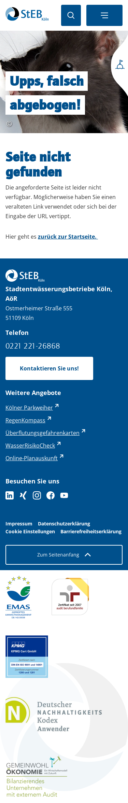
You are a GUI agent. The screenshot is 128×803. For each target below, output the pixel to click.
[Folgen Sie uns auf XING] (23, 495)
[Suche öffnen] (71, 15)
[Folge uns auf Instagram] (37, 495)
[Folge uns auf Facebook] (50, 495)
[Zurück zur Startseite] (27, 15)
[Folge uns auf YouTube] (64, 495)
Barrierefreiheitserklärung (91, 531)
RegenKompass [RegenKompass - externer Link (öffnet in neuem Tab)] (25, 420)
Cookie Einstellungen (30, 531)
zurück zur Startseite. (68, 236)
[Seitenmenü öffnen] (118, 66)
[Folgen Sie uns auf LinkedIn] (9, 495)
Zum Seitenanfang (64, 554)
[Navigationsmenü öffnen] (104, 15)
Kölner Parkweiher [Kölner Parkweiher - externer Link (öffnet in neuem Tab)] (29, 407)
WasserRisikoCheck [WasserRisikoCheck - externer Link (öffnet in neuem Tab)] (30, 445)
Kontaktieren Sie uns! (49, 368)
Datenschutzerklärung (64, 523)
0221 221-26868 (32, 346)
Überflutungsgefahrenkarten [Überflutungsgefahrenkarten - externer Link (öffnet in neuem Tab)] (42, 433)
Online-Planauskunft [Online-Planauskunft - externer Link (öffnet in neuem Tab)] (31, 458)
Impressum (18, 523)
